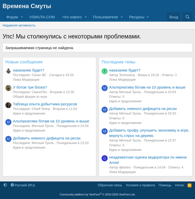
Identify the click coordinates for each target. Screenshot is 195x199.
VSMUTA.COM (42, 17)
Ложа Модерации (26, 79)
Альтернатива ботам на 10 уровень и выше (51, 121)
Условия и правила (140, 185)
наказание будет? (28, 70)
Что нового (72, 17)
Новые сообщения (23, 62)
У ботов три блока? (30, 87)
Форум (12, 17)
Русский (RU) (23, 185)
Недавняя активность (19, 25)
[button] (21, 17)
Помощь (165, 185)
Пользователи (105, 17)
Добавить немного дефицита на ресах (47, 138)
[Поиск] (187, 17)
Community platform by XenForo (97, 194)
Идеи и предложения (29, 113)
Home (179, 185)
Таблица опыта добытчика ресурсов (45, 104)
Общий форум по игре (30, 96)
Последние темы (118, 62)
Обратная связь (110, 185)
